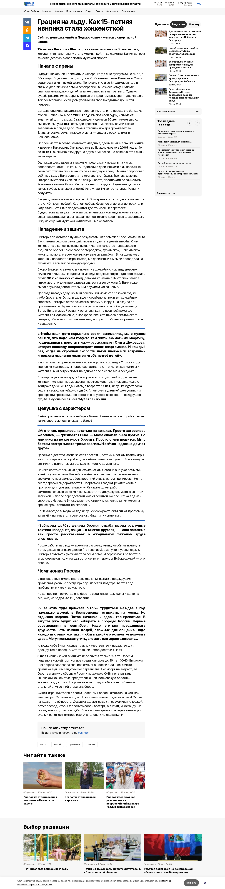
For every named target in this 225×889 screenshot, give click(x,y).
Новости (46, 11)
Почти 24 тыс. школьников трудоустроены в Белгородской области (178, 172)
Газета (99, 11)
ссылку (83, 732)
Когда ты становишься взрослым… (80, 799)
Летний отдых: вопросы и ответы (174, 163)
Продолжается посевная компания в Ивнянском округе (40, 800)
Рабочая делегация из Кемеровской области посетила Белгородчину (168, 870)
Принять (191, 882)
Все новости (163, 193)
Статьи (59, 11)
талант (91, 744)
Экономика (112, 11)
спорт (43, 744)
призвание (74, 744)
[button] (189, 123)
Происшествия (74, 11)
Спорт (88, 11)
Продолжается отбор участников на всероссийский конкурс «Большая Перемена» (122, 802)
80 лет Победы (31, 11)
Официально (128, 11)
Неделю (178, 24)
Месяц (194, 24)
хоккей (57, 744)
